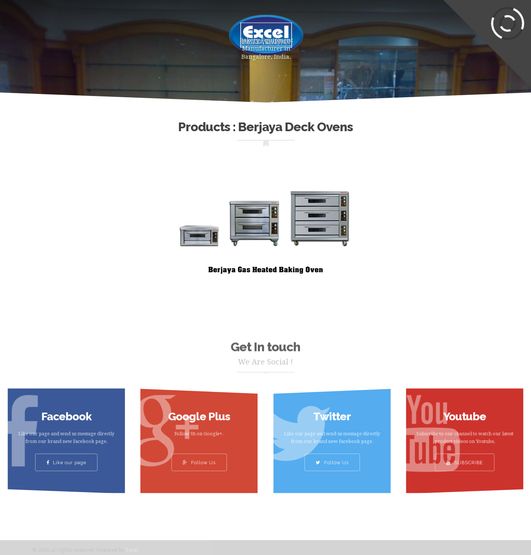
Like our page (66, 457)
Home (85, 31)
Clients (382, 31)
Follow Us (199, 457)
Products (128, 31)
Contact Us (432, 31)
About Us (177, 31)
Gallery (339, 31)
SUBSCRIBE (464, 457)
